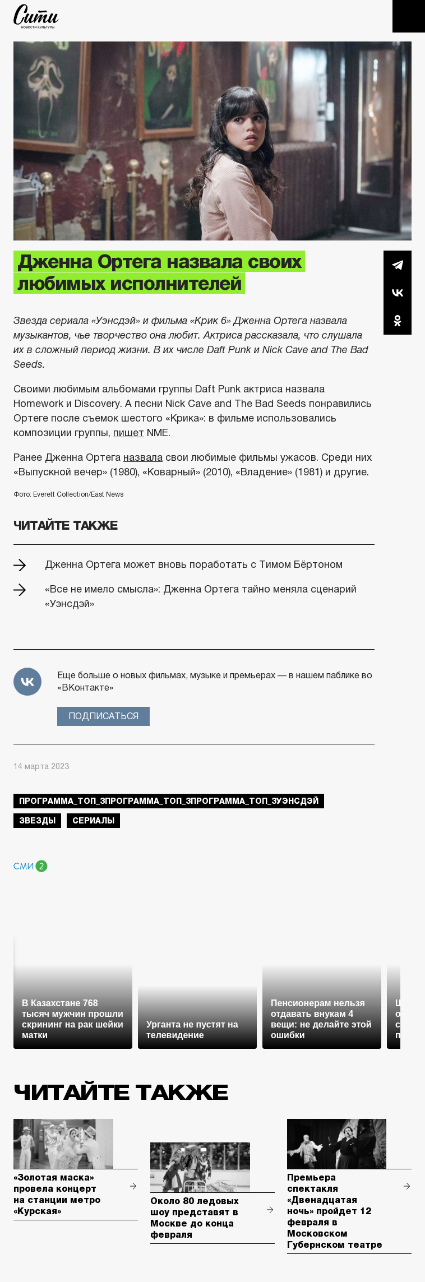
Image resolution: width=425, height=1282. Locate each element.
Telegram (398, 265)
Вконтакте (398, 293)
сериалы (93, 820)
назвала (143, 457)
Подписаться (103, 716)
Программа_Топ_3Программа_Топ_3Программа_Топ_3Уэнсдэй (168, 801)
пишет (128, 432)
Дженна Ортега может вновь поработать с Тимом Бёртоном (194, 564)
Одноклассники (398, 321)
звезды (37, 820)
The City (36, 16)
